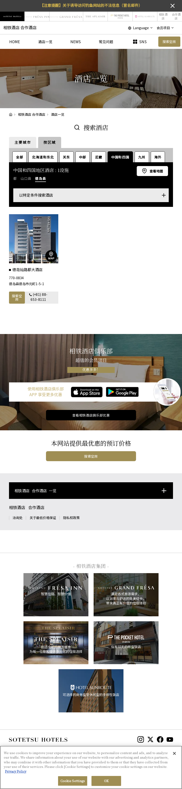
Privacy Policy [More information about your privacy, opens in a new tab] (15, 771)
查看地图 (156, 171)
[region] (91, 767)
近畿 (98, 157)
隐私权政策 (71, 517)
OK (106, 781)
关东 (66, 157)
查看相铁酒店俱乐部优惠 (91, 415)
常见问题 (106, 41)
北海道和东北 (43, 157)
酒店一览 (45, 41)
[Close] (174, 753)
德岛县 (40, 178)
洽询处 (18, 517)
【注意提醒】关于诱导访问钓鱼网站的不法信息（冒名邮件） (91, 5)
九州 (142, 157)
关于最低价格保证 (43, 517)
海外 (158, 157)
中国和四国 (120, 157)
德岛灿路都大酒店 (28, 269)
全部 (19, 157)
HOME (14, 41)
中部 (82, 157)
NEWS (75, 41)
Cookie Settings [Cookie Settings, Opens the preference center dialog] (72, 781)
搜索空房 (17, 297)
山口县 (25, 178)
